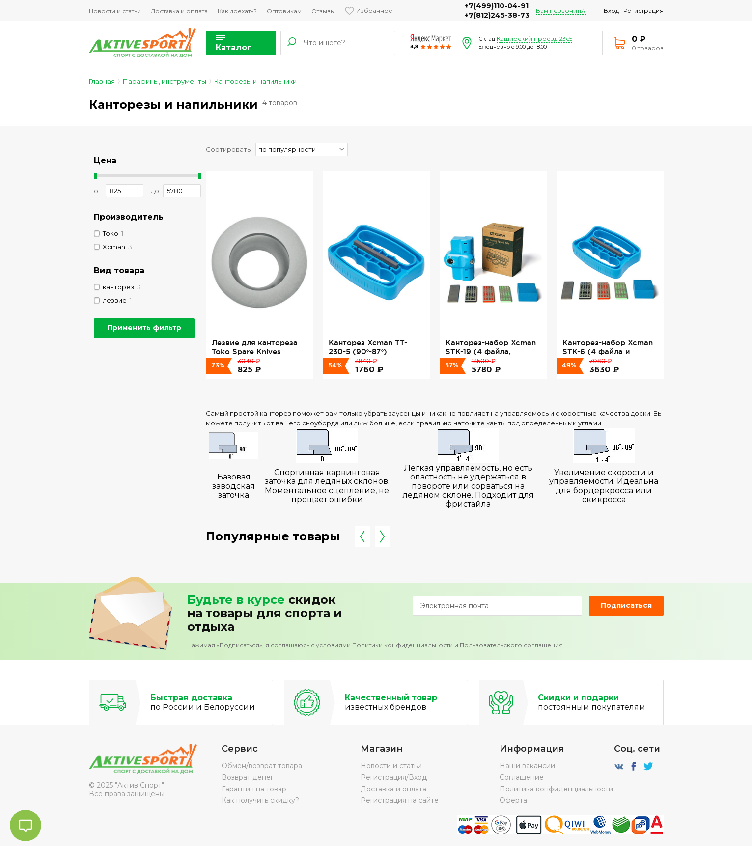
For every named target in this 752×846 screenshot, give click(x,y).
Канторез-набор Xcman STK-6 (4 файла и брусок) (607, 351)
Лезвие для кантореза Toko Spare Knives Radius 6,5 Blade (255, 351)
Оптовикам (284, 11)
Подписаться (626, 605)
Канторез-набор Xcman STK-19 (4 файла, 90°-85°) (491, 351)
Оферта (513, 800)
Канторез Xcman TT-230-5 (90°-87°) (368, 347)
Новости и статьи (115, 11)
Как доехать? (237, 11)
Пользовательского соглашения (511, 645)
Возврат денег (248, 777)
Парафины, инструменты (164, 81)
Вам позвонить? (561, 10)
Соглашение (522, 777)
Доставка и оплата (179, 11)
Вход (611, 10)
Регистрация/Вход (394, 777)
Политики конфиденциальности (402, 645)
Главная (102, 81)
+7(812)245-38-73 (497, 15)
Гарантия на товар (254, 789)
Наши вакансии (527, 765)
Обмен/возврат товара (262, 765)
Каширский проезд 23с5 (534, 38)
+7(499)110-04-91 (497, 5)
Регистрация (643, 10)
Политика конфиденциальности (556, 789)
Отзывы (323, 11)
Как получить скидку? (260, 800)
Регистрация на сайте (400, 800)
